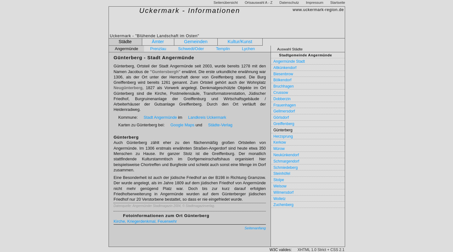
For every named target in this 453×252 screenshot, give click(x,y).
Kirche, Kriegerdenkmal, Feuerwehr (145, 221)
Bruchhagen (283, 86)
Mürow (279, 148)
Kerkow (279, 142)
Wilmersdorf (283, 192)
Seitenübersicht (226, 2)
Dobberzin (282, 99)
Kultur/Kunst (239, 41)
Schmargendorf (286, 161)
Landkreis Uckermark (207, 117)
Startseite (337, 2)
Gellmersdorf (284, 111)
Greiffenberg (283, 124)
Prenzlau (158, 48)
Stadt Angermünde (160, 117)
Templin (223, 48)
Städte (125, 41)
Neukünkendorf (286, 155)
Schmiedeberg (285, 167)
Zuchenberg (283, 205)
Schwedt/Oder (191, 48)
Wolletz (279, 199)
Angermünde (126, 48)
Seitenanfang (255, 228)
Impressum (314, 2)
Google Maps (182, 125)
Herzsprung (283, 136)
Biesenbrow (283, 74)
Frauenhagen (284, 105)
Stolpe (278, 180)
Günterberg (283, 130)
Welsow (280, 186)
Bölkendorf (282, 80)
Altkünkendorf (284, 68)
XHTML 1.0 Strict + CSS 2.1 (321, 250)
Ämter (158, 41)
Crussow (280, 92)
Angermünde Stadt (289, 61)
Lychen (248, 48)
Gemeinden (195, 41)
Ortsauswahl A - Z (258, 2)
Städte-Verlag (220, 125)
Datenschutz (289, 2)
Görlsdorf (281, 117)
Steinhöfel (281, 173)
